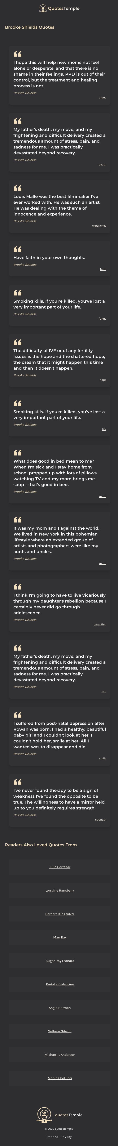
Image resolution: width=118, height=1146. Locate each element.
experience (99, 225)
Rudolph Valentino (60, 984)
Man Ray (59, 937)
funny (102, 318)
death (102, 164)
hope (103, 380)
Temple (63, 8)
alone (102, 97)
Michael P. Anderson (59, 1055)
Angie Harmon (60, 1008)
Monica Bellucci (60, 1078)
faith (103, 269)
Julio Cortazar (59, 867)
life (104, 429)
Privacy (66, 1137)
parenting (99, 624)
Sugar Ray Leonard (60, 961)
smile (102, 758)
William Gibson (59, 1031)
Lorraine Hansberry (59, 890)
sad (103, 691)
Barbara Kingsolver (59, 914)
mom (102, 496)
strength (100, 819)
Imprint (52, 1137)
